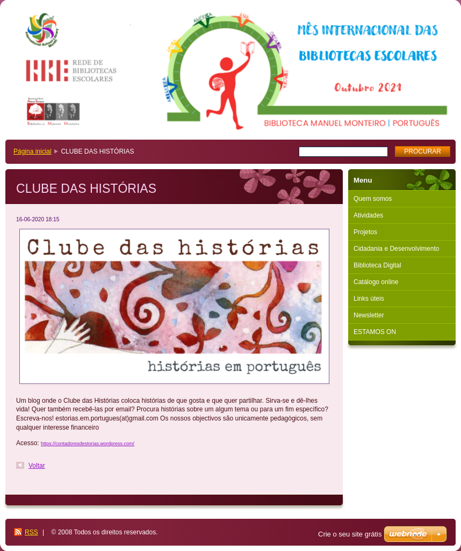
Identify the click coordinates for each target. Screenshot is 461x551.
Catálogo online (376, 282)
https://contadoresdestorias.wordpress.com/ (87, 443)
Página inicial (32, 151)
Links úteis (369, 298)
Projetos (365, 232)
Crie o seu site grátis (350, 534)
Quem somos (373, 198)
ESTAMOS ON (375, 332)
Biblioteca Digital (377, 265)
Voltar (36, 465)
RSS (31, 532)
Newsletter (369, 315)
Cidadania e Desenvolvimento (396, 248)
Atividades (368, 215)
